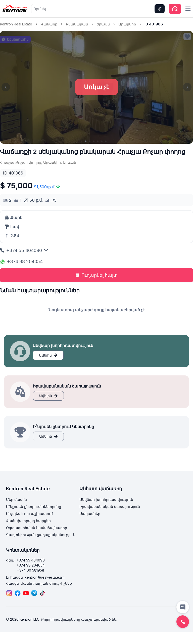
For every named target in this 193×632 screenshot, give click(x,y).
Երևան (103, 24)
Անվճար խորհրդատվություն (106, 499)
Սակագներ (89, 513)
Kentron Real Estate (16, 24)
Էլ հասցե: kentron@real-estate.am (35, 577)
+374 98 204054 (21, 261)
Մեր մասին (16, 499)
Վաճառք (49, 24)
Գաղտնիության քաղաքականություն (40, 535)
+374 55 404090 (24, 250)
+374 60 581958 (30, 570)
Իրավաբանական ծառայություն (109, 506)
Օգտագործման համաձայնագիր (36, 527)
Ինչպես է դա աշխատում (29, 513)
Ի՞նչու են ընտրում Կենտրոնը (33, 506)
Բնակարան (77, 24)
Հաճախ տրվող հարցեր (28, 520)
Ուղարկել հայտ (96, 275)
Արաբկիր (127, 24)
